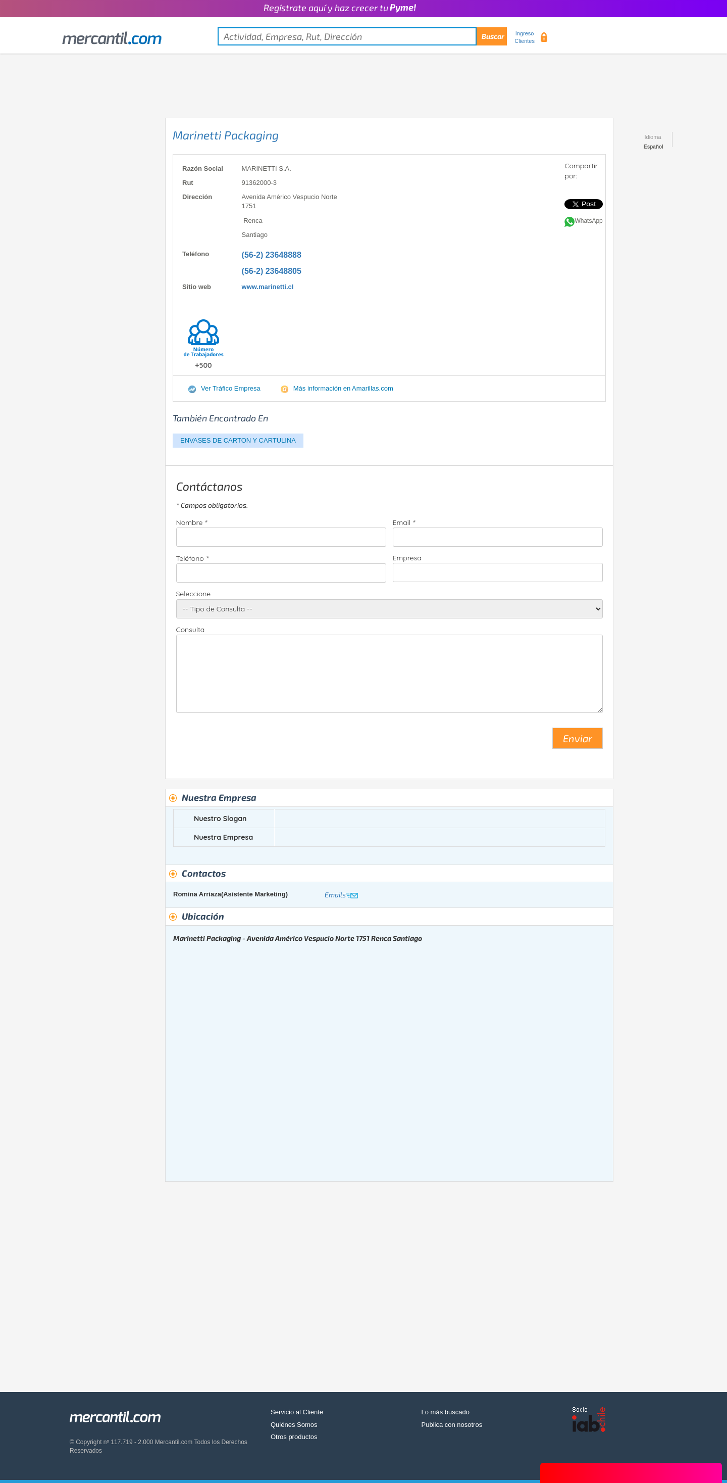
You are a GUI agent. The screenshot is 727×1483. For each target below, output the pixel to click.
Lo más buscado (446, 1412)
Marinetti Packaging (226, 135)
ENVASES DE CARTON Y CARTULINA (238, 440)
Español (653, 147)
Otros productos (294, 1437)
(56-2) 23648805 (271, 271)
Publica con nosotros (452, 1424)
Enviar (577, 738)
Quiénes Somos (294, 1424)
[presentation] (253, 742)
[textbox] (362, 36)
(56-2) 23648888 (271, 255)
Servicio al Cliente (297, 1412)
